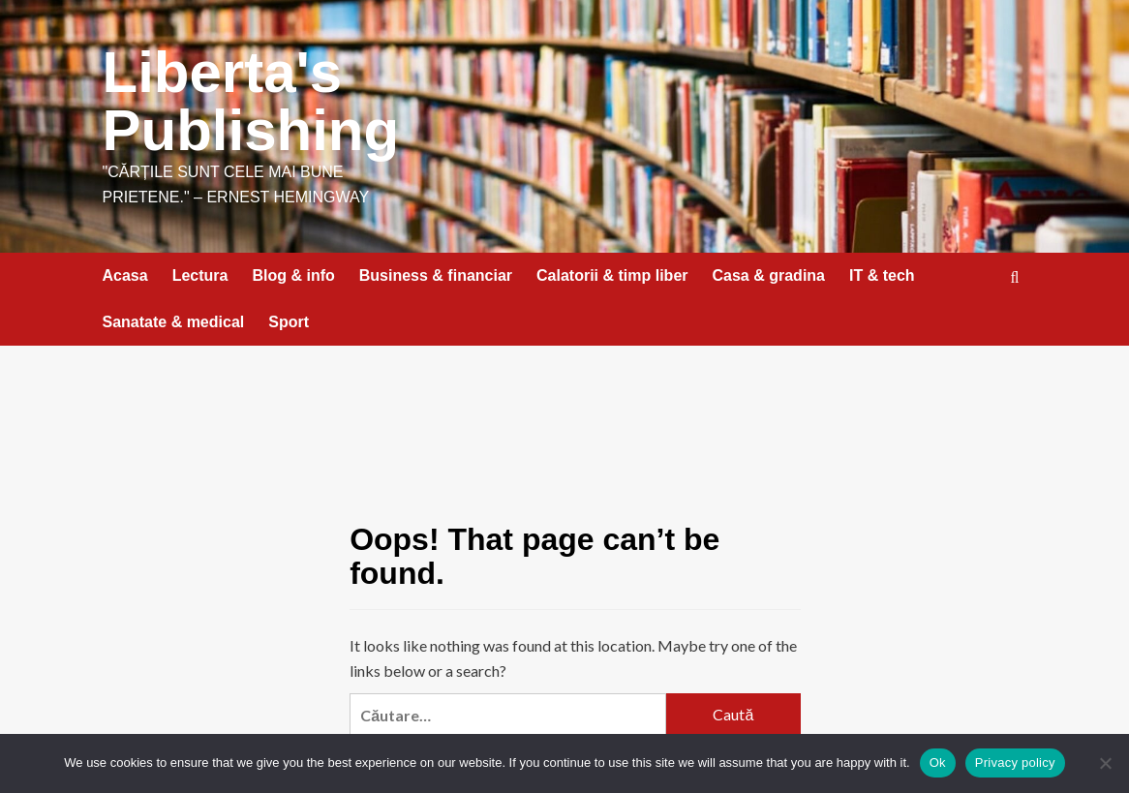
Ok (938, 762)
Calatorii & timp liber (611, 275)
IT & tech (882, 275)
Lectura (200, 275)
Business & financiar (435, 275)
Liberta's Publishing (251, 101)
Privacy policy (1015, 762)
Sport (288, 322)
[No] (1104, 763)
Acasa (125, 275)
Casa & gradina (769, 275)
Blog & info (293, 275)
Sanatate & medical (174, 322)
